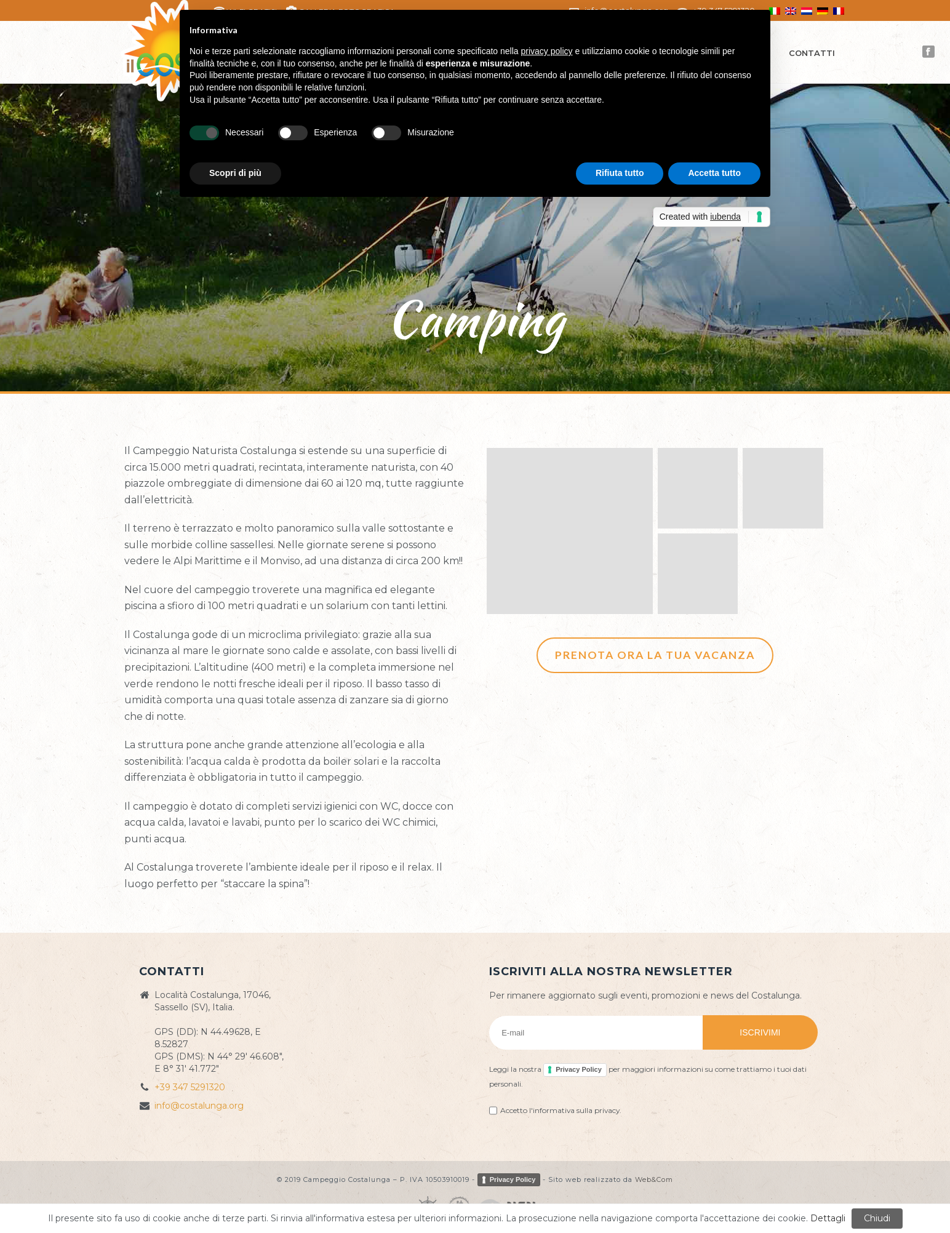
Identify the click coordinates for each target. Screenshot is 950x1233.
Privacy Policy (579, 1069)
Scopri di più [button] (235, 173)
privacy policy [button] (547, 51)
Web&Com (654, 1179)
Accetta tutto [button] (714, 173)
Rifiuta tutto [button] (620, 173)
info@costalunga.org (199, 1105)
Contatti (812, 53)
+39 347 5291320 (189, 1087)
